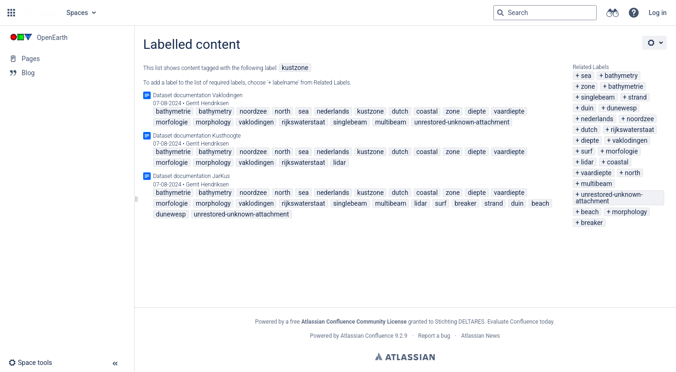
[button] (11, 12)
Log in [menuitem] (658, 12)
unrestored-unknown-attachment (609, 198)
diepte (590, 140)
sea (586, 75)
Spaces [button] (77, 12)
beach (590, 212)
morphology (629, 212)
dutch (589, 129)
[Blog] (67, 73)
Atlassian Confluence (366, 336)
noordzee (640, 119)
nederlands (597, 119)
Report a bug (434, 336)
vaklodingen (629, 140)
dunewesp (622, 108)
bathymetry (621, 75)
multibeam (596, 183)
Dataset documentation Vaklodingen (198, 95)
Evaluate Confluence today (520, 321)
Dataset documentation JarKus (191, 176)
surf (586, 151)
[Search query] (545, 12)
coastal (618, 162)
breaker (592, 222)
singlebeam (598, 97)
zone (588, 86)
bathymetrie (625, 86)
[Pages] (67, 59)
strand (637, 97)
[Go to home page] (40, 12)
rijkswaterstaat (632, 129)
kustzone (295, 67)
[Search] (500, 12)
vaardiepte (596, 173)
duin (587, 108)
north (632, 173)
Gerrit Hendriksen (207, 103)
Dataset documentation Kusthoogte (197, 135)
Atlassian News (480, 336)
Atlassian (405, 356)
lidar (587, 162)
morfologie (622, 151)
